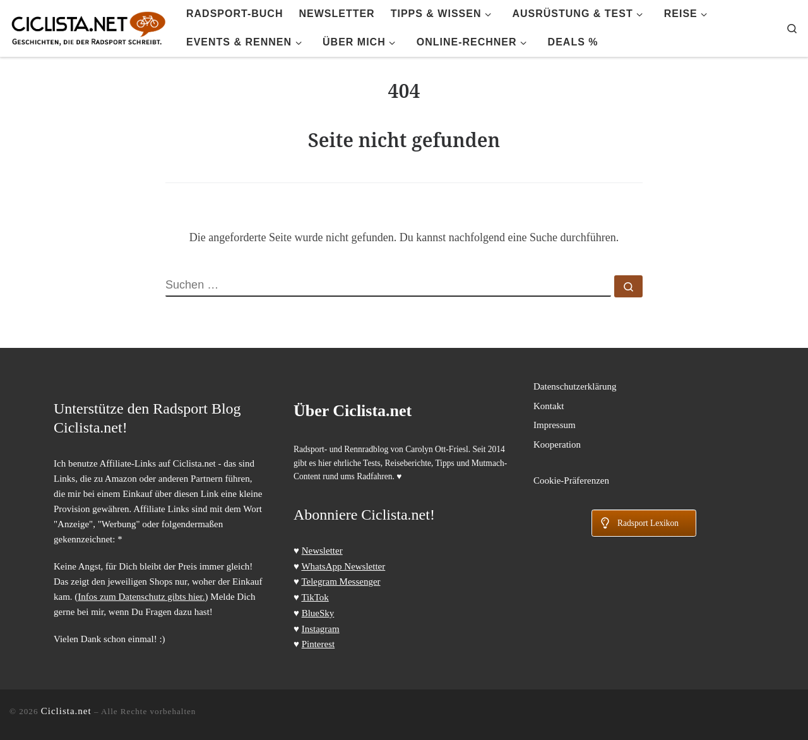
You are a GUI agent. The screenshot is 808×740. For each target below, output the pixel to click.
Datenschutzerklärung (575, 386)
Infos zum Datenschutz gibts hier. (141, 597)
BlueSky (318, 613)
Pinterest (318, 644)
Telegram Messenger (340, 581)
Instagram (321, 629)
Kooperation (557, 444)
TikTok (314, 597)
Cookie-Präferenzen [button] (571, 480)
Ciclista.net (66, 711)
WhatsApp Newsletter (343, 566)
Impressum (554, 425)
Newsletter (322, 551)
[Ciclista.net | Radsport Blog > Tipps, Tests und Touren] (88, 26)
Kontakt (548, 406)
